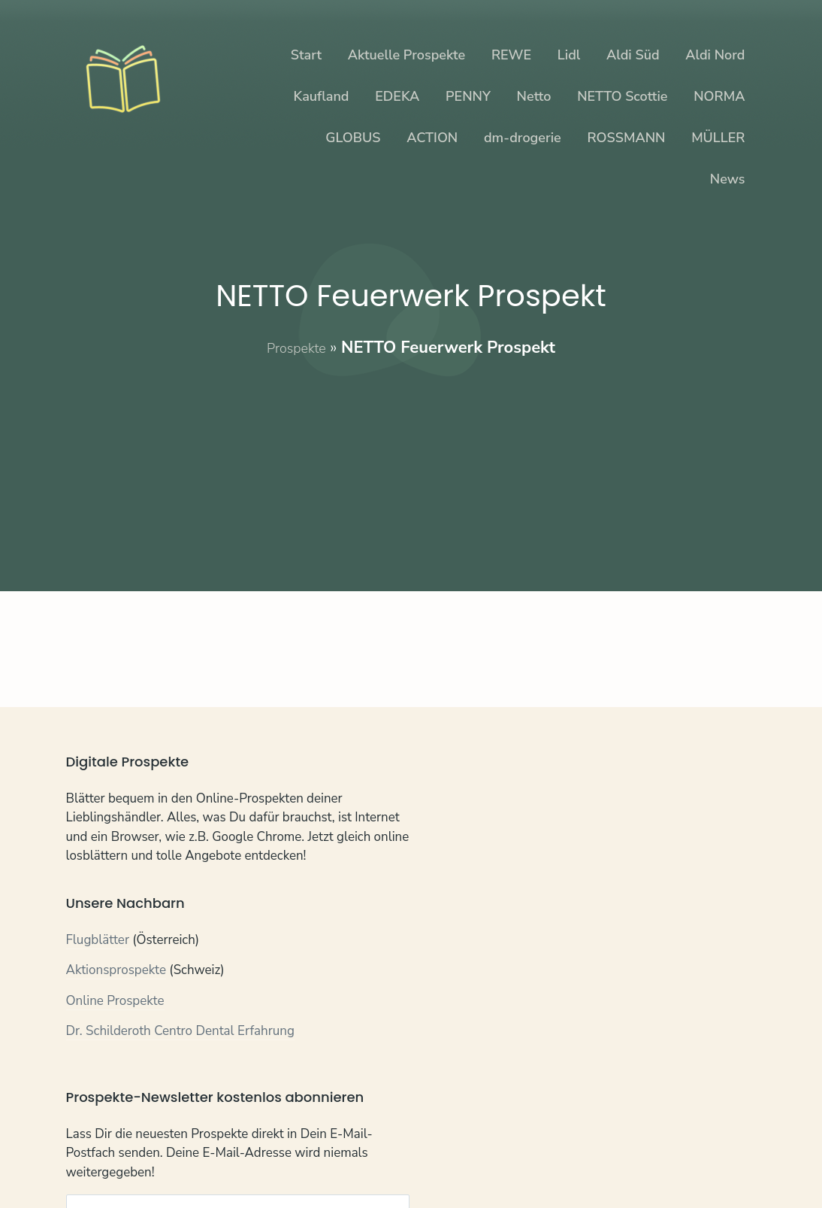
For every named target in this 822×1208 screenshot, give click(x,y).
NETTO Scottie (622, 96)
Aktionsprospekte (116, 972)
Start (306, 55)
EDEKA (397, 96)
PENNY (468, 96)
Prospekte (296, 347)
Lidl (569, 55)
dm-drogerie (522, 138)
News (727, 179)
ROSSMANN (626, 138)
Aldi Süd (633, 55)
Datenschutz (155, 1162)
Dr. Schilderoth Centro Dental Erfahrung (180, 1033)
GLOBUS (352, 138)
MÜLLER (718, 138)
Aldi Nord (715, 55)
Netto (534, 96)
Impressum (232, 1162)
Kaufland (321, 96)
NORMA (719, 96)
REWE (511, 55)
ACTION (432, 138)
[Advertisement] (411, 465)
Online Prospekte (115, 1002)
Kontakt (88, 1162)
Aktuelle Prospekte (406, 55)
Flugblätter (98, 941)
